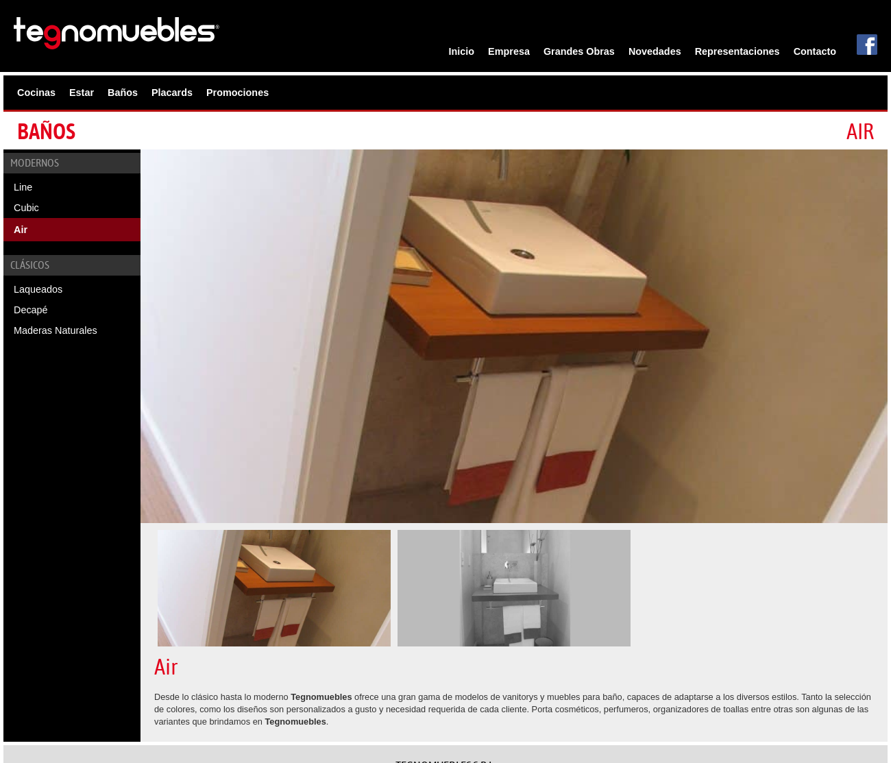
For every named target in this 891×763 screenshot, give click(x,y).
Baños (123, 92)
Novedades (654, 51)
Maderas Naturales (55, 330)
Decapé (31, 309)
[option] (514, 336)
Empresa (509, 51)
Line (23, 187)
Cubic (26, 207)
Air (20, 229)
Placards (172, 92)
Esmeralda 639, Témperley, (445, 697)
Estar (81, 92)
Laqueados (38, 289)
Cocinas (36, 92)
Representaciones (737, 51)
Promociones (237, 92)
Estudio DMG (849, 739)
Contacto (815, 51)
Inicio (462, 51)
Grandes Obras (579, 51)
